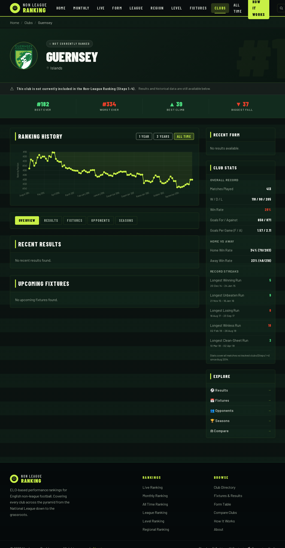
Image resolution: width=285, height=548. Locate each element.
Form (117, 8)
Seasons (126, 220)
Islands (56, 68)
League (136, 8)
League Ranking (154, 512)
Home (61, 8)
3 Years (163, 136)
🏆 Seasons (220, 421)
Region (157, 8)
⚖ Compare (219, 431)
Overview (27, 220)
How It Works (224, 521)
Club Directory (224, 487)
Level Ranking (153, 521)
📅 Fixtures (219, 400)
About (218, 529)
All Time (237, 8)
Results (51, 220)
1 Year (144, 136)
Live (101, 8)
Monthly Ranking (155, 495)
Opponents (100, 220)
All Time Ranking (155, 504)
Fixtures (198, 8)
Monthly (81, 8)
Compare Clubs (225, 512)
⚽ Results (219, 390)
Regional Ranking (155, 529)
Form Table (222, 504)
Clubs (220, 8)
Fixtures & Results (228, 495)
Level (176, 8)
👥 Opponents (221, 410)
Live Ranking (152, 487)
